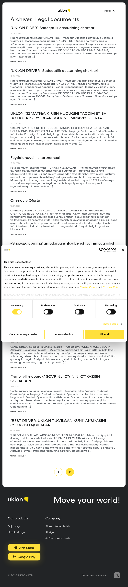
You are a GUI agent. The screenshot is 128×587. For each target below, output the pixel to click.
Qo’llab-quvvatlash (57, 538)
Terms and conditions (94, 575)
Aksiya (49, 532)
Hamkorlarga (16, 532)
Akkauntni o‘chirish (57, 526)
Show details (110, 324)
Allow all (105, 334)
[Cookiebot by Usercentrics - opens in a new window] (101, 250)
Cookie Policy (88, 287)
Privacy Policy (112, 287)
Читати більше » (18, 61)
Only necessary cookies (23, 334)
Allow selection (64, 334)
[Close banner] (123, 250)
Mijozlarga (14, 526)
